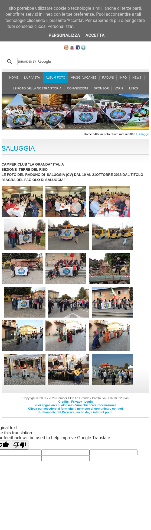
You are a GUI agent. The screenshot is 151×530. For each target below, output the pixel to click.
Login (88, 401)
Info (123, 77)
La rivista (32, 77)
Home (13, 77)
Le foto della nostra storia (37, 88)
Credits (63, 401)
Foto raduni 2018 (123, 134)
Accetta (95, 35)
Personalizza (64, 35)
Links (133, 88)
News (137, 77)
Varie (118, 88)
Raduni (108, 77)
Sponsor (101, 88)
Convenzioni (77, 88)
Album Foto (55, 77)
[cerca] (74, 61)
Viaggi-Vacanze (83, 77)
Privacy (76, 401)
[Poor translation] (19, 445)
